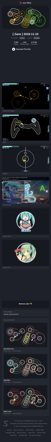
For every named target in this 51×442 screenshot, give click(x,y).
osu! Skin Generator (35, 435)
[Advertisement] (14, 69)
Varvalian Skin (23, 435)
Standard (36, 38)
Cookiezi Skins (41, 432)
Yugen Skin (31, 432)
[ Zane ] (22, 38)
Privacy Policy (30, 430)
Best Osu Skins (21, 432)
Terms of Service (19, 430)
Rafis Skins (13, 435)
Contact (9, 430)
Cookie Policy (40, 430)
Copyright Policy (10, 432)
